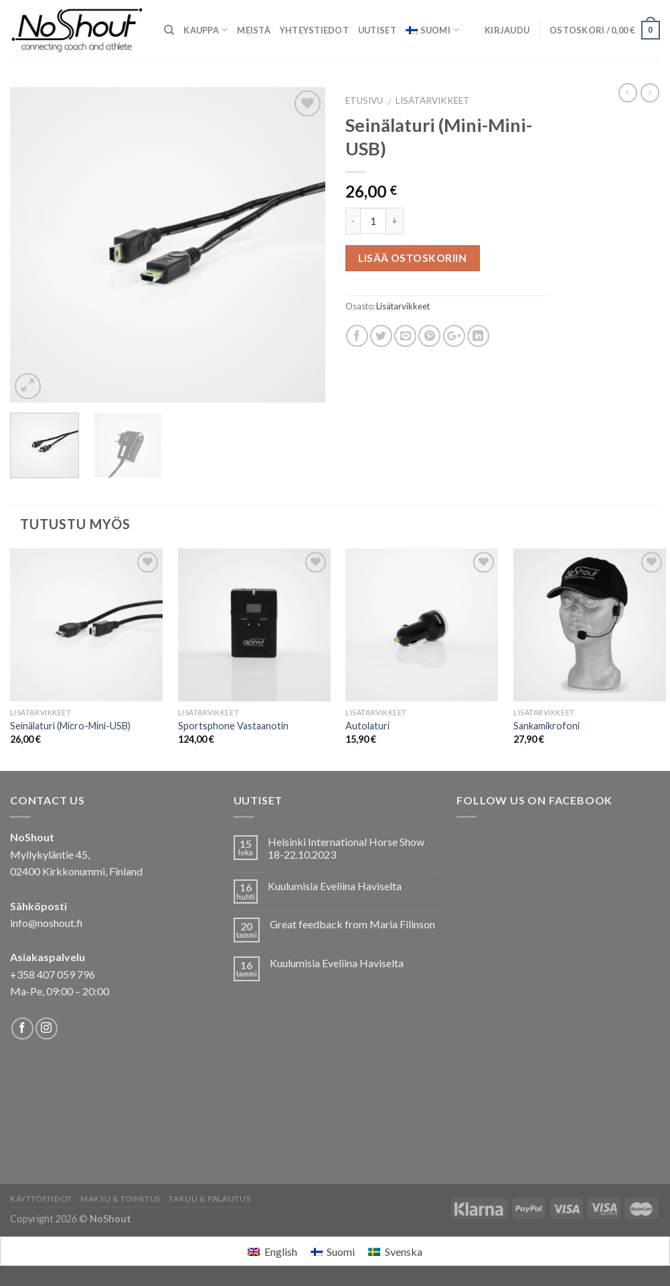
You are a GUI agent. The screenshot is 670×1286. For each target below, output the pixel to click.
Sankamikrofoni (546, 725)
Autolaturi (367, 725)
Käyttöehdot (41, 1199)
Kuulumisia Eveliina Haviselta (335, 885)
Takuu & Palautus (209, 1199)
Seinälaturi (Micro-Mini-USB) (70, 725)
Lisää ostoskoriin (412, 258)
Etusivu (364, 100)
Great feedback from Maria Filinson (352, 924)
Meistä (253, 30)
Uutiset (377, 30)
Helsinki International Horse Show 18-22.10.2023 (346, 848)
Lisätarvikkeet (433, 100)
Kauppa (205, 29)
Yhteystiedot (314, 30)
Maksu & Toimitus (120, 1199)
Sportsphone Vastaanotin (233, 725)
